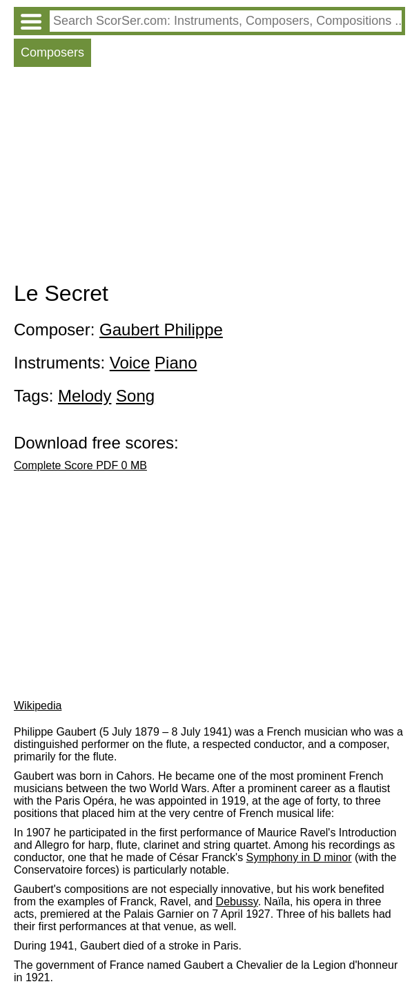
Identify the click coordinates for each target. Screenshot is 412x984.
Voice (130, 362)
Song (135, 395)
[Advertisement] (209, 177)
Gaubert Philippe (161, 329)
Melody (84, 395)
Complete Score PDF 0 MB (80, 465)
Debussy (237, 901)
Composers (52, 52)
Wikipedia (37, 705)
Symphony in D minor (299, 857)
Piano (176, 362)
